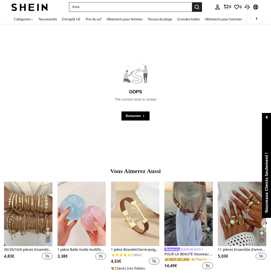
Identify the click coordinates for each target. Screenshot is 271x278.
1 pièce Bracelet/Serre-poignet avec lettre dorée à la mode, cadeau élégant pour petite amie (135, 250)
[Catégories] (23, 19)
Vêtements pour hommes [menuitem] (223, 19)
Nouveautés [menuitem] (48, 19)
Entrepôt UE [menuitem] (71, 19)
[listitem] (28, 226)
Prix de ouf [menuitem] (93, 19)
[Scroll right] (256, 19)
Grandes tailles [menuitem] (188, 19)
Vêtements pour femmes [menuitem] (124, 19)
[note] (129, 268)
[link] (227, 7)
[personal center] (218, 7)
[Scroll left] (250, 19)
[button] (130, 7)
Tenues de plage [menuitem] (160, 19)
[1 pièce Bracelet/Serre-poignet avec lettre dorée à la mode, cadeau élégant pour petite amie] (135, 214)
